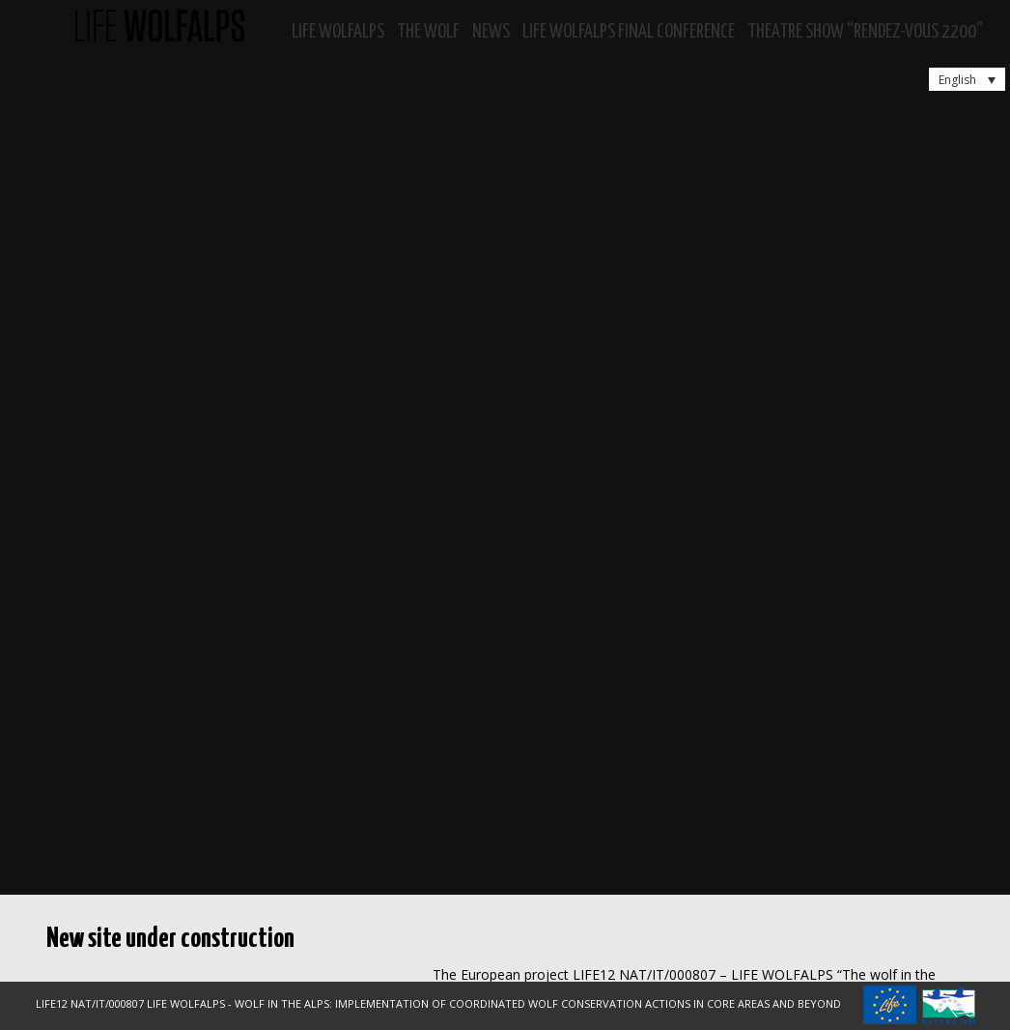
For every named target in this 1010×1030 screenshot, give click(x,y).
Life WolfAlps (338, 32)
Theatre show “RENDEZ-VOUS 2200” (865, 32)
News (491, 32)
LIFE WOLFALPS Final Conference (628, 32)
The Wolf (428, 32)
